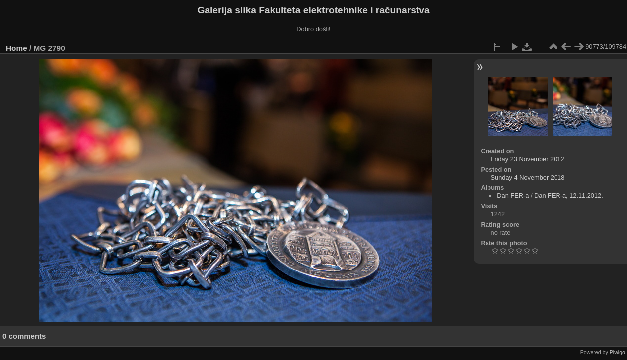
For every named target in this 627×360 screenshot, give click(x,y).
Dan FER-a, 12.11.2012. (568, 195)
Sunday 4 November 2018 (528, 177)
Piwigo (617, 352)
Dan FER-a (513, 195)
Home (16, 48)
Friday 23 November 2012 (527, 159)
